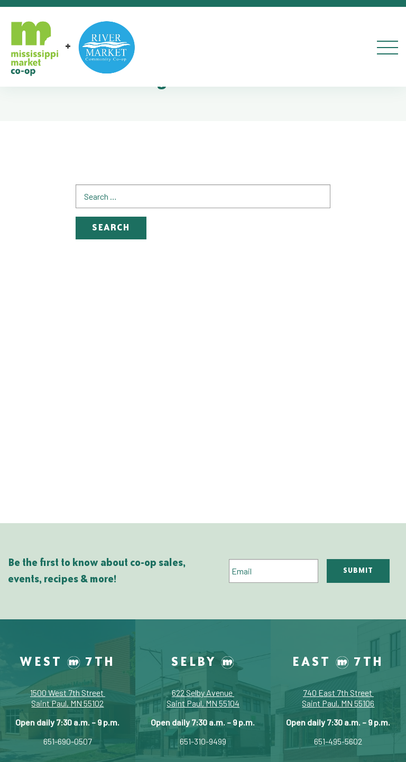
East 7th (338, 661)
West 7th (67, 661)
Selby (202, 661)
